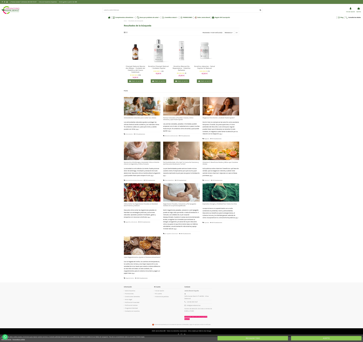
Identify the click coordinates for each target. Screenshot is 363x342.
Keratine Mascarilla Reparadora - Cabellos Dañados (181, 68)
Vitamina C (207, 180)
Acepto (326, 338)
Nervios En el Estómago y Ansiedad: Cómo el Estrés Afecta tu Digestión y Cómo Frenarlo (141, 163)
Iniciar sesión (159, 291)
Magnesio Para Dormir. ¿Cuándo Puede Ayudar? (219, 118)
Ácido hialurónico (169, 180)
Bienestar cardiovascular (171, 135)
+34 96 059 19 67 (192, 302)
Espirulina (206, 222)
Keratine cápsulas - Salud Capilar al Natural (204, 67)
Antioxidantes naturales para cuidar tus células (140, 118)
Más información (6, 339)
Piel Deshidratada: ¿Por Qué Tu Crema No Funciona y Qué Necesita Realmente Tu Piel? (181, 163)
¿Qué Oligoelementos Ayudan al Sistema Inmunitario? (142, 257)
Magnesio (206, 138)
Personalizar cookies (18, 339)
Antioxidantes (129, 134)
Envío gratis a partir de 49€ (68, 2)
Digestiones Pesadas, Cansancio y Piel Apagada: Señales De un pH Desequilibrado (179, 204)
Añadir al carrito (135, 81)
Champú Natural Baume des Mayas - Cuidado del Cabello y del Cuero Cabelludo (135, 69)
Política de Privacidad (132, 302)
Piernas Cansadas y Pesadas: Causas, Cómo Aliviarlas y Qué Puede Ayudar (178, 118)
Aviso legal (128, 299)
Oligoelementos (129, 278)
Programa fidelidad (131, 308)
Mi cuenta (158, 293)
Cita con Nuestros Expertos (48, 2)
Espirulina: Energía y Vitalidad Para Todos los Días (220, 204)
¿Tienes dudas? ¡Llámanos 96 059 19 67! (23, 2)
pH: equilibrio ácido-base (171, 233)
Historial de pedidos (162, 296)
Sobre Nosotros (130, 291)
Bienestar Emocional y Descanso (134, 180)
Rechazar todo (253, 338)
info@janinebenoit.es (193, 305)
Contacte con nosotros (132, 311)
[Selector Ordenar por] (228, 32)
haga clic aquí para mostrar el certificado (200, 324)
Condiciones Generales (132, 296)
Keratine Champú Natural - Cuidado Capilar (158, 67)
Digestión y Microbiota (131, 222)
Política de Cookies (131, 305)
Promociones (129, 293)
